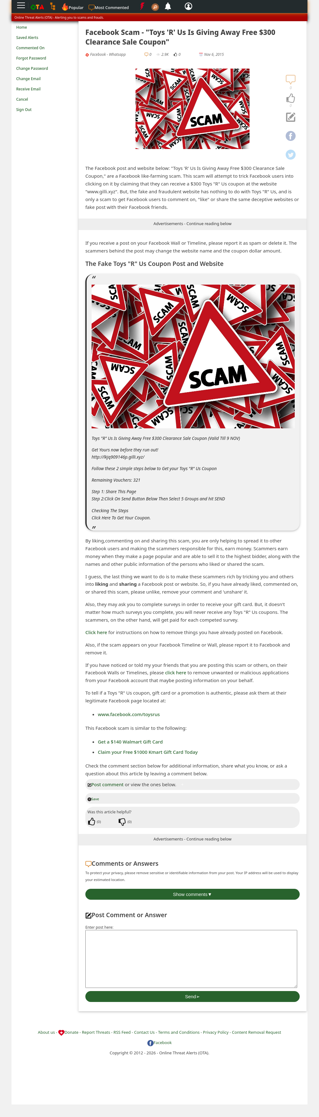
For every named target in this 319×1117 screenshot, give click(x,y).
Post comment (106, 784)
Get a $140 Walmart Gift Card (130, 742)
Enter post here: (99, 927)
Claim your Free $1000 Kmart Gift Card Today (148, 752)
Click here (96, 632)
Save (93, 799)
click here (175, 672)
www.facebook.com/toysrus (129, 714)
